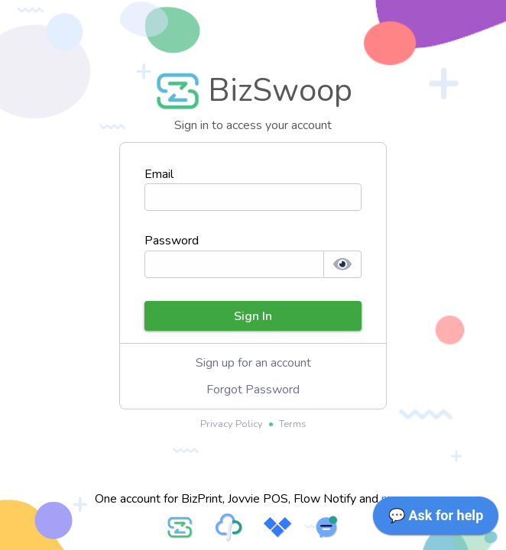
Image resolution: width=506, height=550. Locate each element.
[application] (435, 519)
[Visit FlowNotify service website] (326, 527)
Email (159, 174)
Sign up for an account (253, 363)
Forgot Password (253, 389)
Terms (293, 424)
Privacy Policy (231, 424)
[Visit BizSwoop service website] (179, 527)
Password (171, 240)
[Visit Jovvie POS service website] (277, 527)
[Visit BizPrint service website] (228, 527)
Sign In (253, 316)
